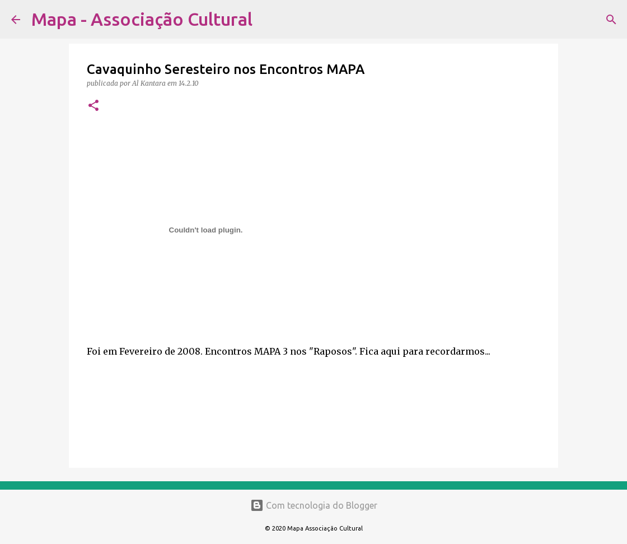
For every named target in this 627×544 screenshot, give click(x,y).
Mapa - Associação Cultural (141, 19)
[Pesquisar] (268, 19)
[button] (93, 106)
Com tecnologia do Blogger (313, 505)
